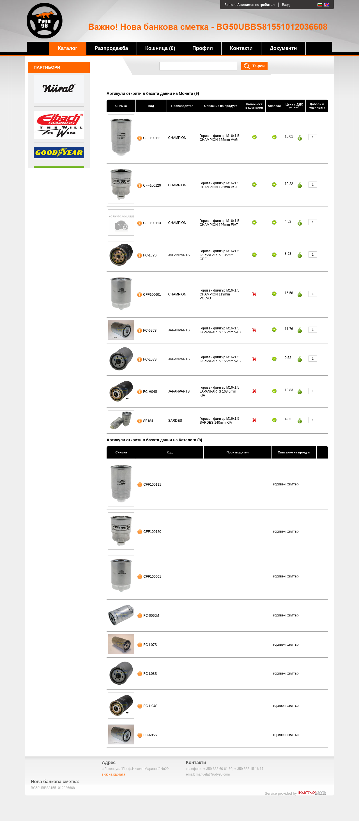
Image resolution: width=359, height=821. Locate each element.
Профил (202, 48)
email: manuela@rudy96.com (208, 774)
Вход (285, 5)
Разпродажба (111, 48)
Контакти (241, 48)
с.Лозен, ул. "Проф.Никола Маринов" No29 (135, 769)
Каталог (67, 48)
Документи (283, 48)
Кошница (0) (160, 48)
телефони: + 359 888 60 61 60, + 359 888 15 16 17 (224, 769)
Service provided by (295, 793)
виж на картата (113, 774)
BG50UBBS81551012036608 (53, 788)
